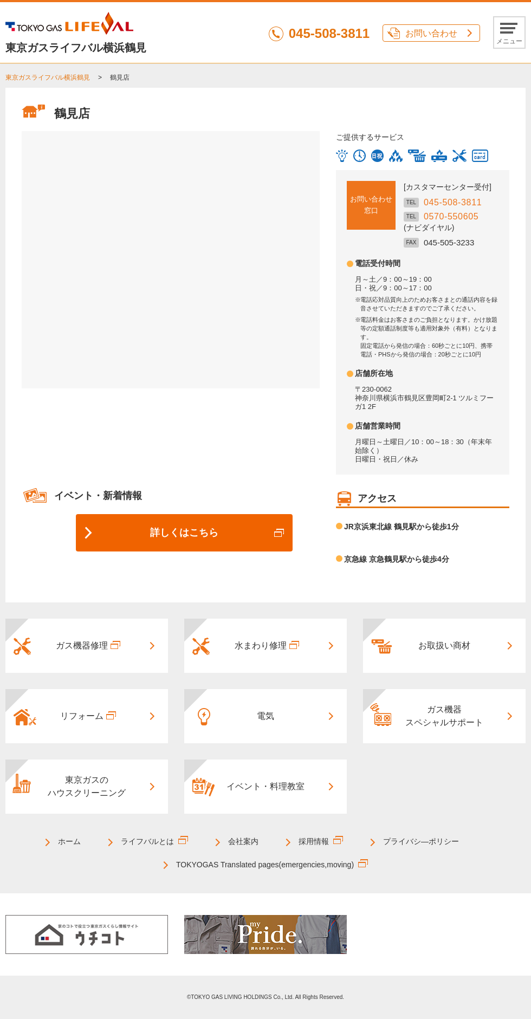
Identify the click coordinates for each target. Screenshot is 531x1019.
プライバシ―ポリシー (421, 841)
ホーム (69, 841)
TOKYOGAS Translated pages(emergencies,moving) (265, 864)
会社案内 (243, 841)
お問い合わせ (431, 33)
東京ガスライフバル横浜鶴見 (47, 77)
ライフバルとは (147, 841)
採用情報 (314, 841)
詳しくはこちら (184, 532)
